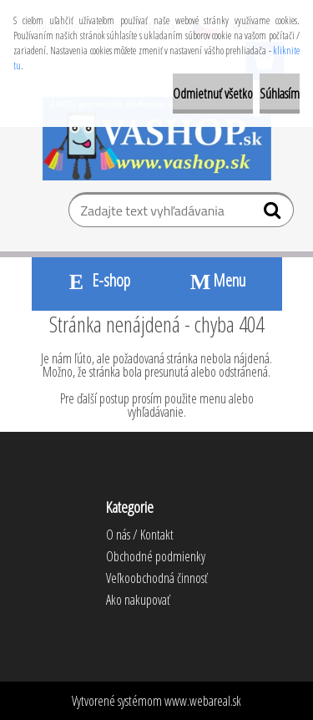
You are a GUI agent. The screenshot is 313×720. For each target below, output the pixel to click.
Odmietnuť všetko (213, 93)
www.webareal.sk (202, 701)
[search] (274, 214)
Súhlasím (280, 93)
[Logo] (156, 138)
